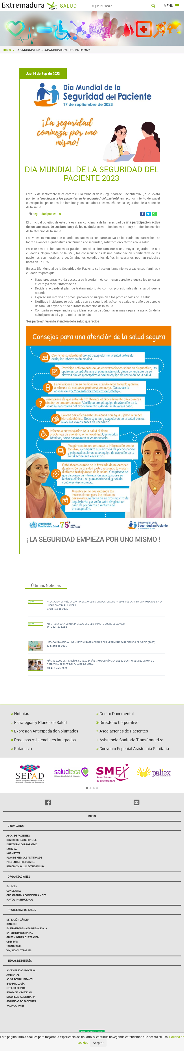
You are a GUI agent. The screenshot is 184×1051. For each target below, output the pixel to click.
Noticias (20, 713)
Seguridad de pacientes (21, 1001)
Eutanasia (21, 748)
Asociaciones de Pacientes (122, 731)
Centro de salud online (21, 840)
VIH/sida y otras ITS (18, 950)
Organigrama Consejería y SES (26, 895)
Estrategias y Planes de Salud (39, 722)
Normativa (13, 853)
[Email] (136, 802)
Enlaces (11, 886)
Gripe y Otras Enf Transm (22, 937)
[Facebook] (47, 802)
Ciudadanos (16, 826)
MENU (171, 5)
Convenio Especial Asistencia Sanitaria (132, 748)
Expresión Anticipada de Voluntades (44, 731)
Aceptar (98, 1043)
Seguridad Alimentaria (20, 996)
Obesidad (12, 941)
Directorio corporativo (21, 844)
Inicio (7, 50)
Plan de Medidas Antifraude (24, 857)
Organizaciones (19, 876)
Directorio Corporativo (117, 722)
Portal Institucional (19, 899)
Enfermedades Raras (19, 932)
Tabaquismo (14, 946)
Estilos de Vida (15, 988)
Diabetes (11, 924)
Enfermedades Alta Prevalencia (26, 928)
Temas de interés (20, 960)
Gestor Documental (115, 713)
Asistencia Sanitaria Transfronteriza (129, 739)
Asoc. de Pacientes (18, 835)
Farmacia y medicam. (19, 992)
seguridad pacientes (47, 214)
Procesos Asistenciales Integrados (43, 739)
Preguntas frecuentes (20, 862)
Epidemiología (15, 983)
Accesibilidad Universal (21, 970)
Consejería (13, 890)
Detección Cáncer (17, 919)
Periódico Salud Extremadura (25, 866)
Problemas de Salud (22, 910)
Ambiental (12, 974)
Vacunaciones (15, 1005)
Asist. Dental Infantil (20, 979)
